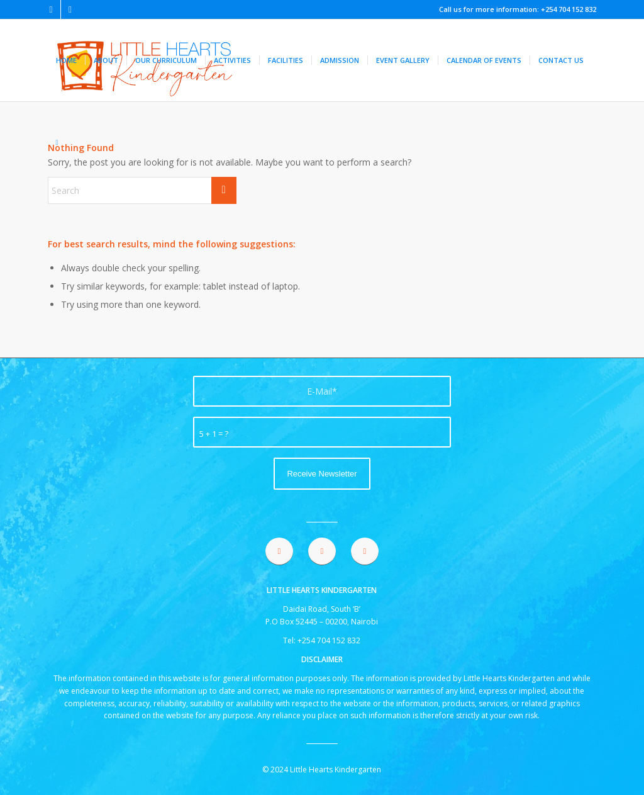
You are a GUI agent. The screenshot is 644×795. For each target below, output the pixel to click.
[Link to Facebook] (51, 9)
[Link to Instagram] (70, 9)
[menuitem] (66, 60)
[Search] (57, 142)
